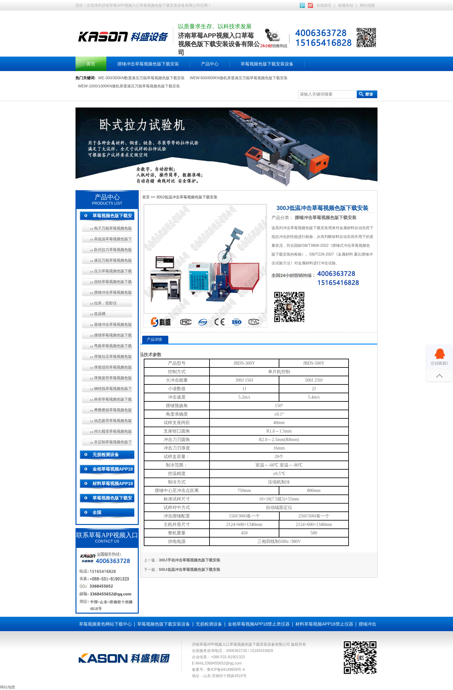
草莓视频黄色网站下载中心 (105, 624)
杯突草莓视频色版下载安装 (113, 399)
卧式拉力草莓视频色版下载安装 (113, 249)
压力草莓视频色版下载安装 (113, 271)
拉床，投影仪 (105, 303)
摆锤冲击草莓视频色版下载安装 (148, 63)
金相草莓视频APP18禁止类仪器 (259, 624)
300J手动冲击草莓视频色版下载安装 (189, 560)
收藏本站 (345, 5)
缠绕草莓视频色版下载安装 (113, 335)
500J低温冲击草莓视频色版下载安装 (189, 569)
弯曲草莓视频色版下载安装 (113, 346)
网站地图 (367, 5)
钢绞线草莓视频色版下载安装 (113, 388)
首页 (91, 63)
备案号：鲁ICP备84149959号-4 (218, 669)
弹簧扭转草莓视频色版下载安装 (113, 367)
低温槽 (99, 314)
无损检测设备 (105, 454)
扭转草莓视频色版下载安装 (113, 281)
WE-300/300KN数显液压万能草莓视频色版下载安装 (141, 78)
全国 (96, 512)
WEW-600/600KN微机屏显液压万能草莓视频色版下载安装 (238, 78)
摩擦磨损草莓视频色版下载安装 (113, 410)
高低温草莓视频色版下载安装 (113, 239)
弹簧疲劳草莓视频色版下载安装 (113, 378)
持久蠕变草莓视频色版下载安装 (113, 431)
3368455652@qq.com (223, 663)
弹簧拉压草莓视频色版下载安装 (113, 356)
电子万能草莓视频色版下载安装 (113, 228)
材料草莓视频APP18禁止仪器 (324, 624)
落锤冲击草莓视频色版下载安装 (113, 324)
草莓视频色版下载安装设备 (267, 63)
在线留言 (324, 5)
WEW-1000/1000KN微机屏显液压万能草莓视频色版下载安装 (129, 86)
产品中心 (210, 63)
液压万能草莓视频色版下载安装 (113, 260)
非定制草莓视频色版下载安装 (113, 442)
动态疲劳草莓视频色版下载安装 (113, 420)
